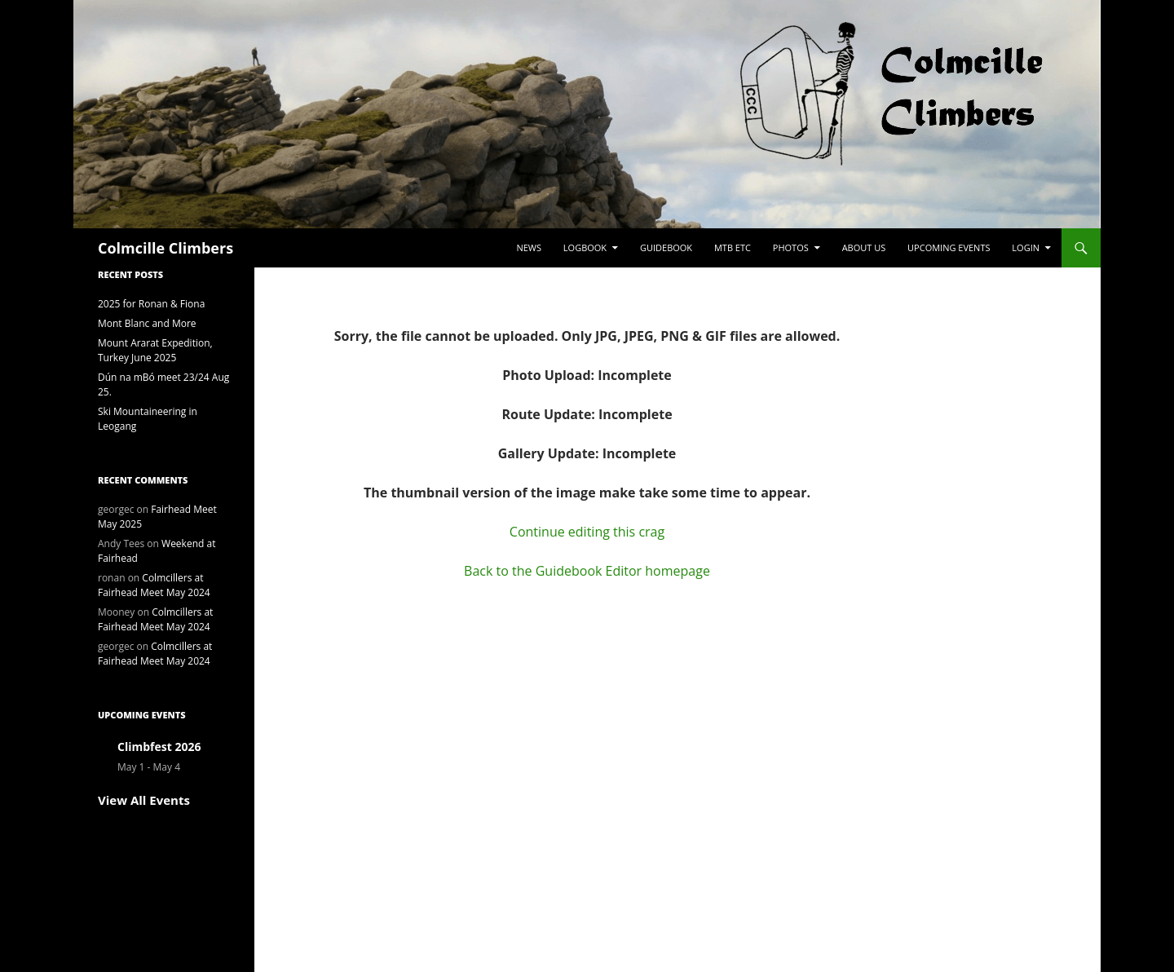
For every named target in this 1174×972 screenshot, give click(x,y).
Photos (791, 247)
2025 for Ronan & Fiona (151, 304)
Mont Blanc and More (147, 323)
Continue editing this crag (587, 532)
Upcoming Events (948, 247)
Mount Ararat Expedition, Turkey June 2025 (155, 350)
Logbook (585, 247)
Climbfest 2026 (159, 746)
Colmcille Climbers (165, 248)
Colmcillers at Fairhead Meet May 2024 (154, 585)
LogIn (1025, 247)
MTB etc (732, 247)
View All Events (144, 800)
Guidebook (666, 247)
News (528, 247)
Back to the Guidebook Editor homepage (587, 571)
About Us (864, 247)
